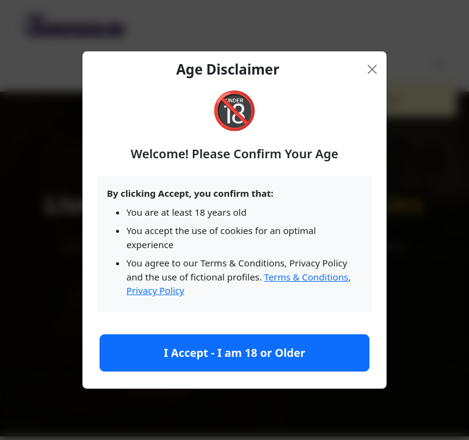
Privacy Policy (155, 290)
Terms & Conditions (306, 277)
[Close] (372, 69)
